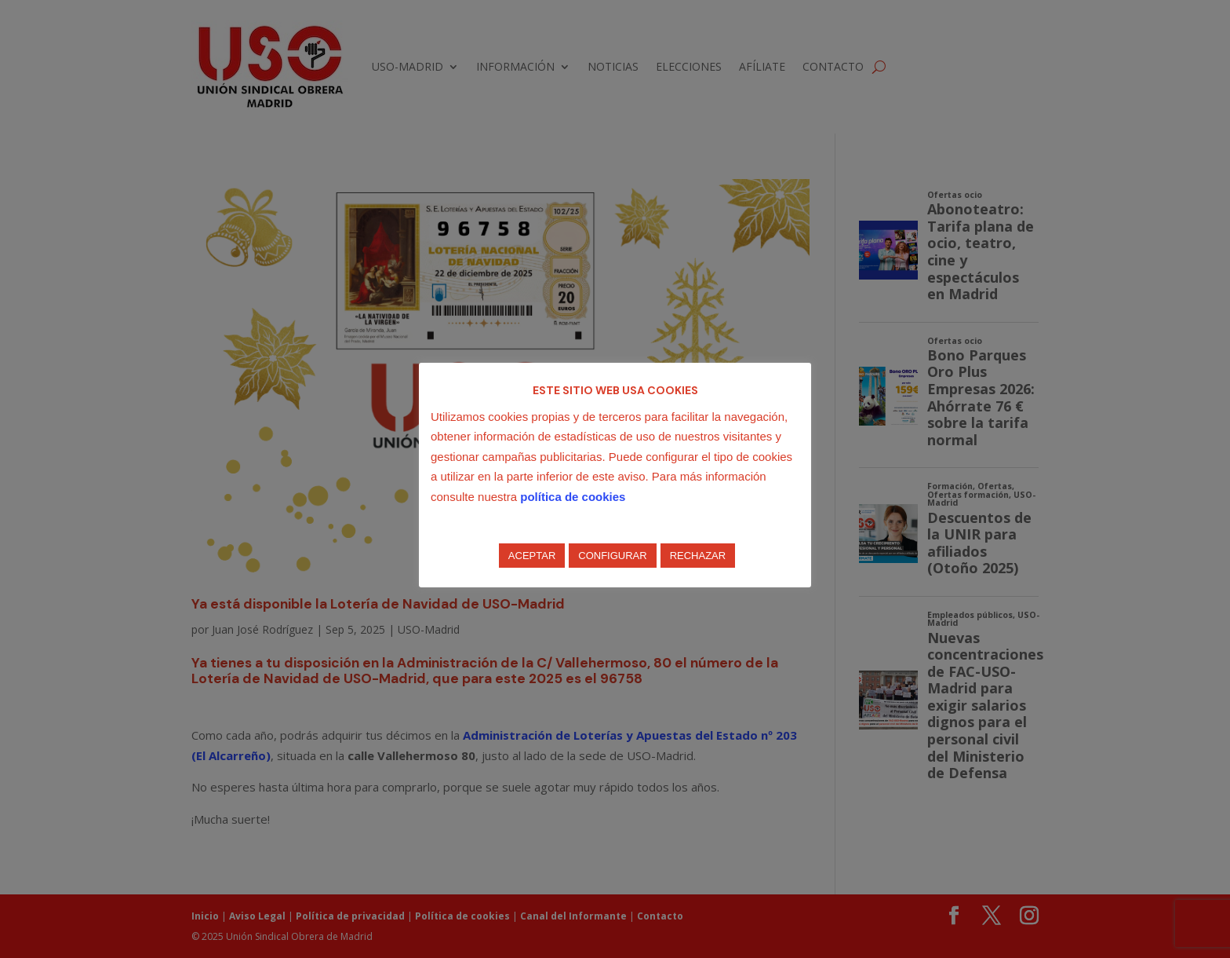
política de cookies (572, 496)
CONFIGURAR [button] (612, 555)
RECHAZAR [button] (698, 555)
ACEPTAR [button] (531, 555)
